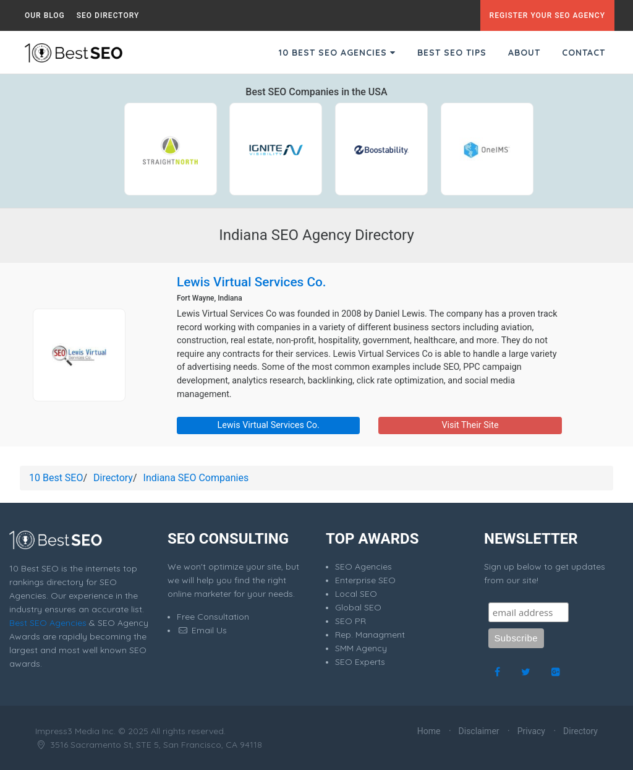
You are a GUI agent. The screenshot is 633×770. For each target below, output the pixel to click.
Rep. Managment (370, 634)
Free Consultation (213, 616)
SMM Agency (361, 648)
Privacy (531, 731)
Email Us (202, 630)
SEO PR (350, 621)
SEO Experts (360, 661)
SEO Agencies (363, 566)
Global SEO (358, 607)
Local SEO (356, 593)
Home (429, 731)
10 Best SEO (56, 478)
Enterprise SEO (365, 580)
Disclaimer (479, 731)
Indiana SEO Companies (196, 478)
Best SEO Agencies (48, 622)
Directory (113, 478)
